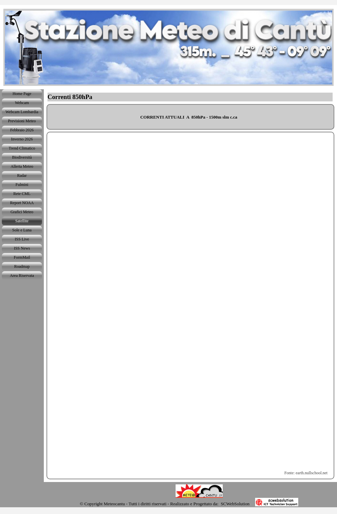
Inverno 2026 (22, 139)
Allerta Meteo (22, 166)
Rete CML (22, 193)
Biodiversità (22, 157)
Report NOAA (22, 202)
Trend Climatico (22, 148)
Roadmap (22, 266)
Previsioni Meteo (22, 121)
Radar (22, 175)
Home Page (21, 93)
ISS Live (22, 239)
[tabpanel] (190, 117)
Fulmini (22, 184)
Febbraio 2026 (22, 130)
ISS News (22, 248)
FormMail (22, 257)
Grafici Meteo (21, 212)
